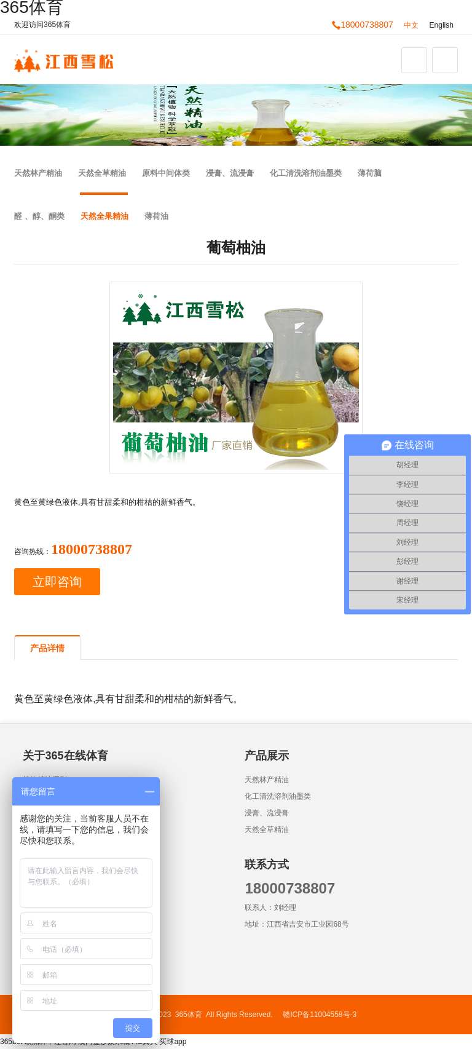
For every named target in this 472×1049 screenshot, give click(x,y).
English (442, 25)
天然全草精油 (102, 173)
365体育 (188, 1014)
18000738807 (362, 25)
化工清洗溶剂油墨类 (306, 173)
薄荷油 (156, 216)
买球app (172, 1041)
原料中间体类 (166, 173)
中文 (411, 25)
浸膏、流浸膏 (230, 173)
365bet (11, 1041)
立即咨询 (57, 581)
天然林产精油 (38, 173)
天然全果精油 (104, 216)
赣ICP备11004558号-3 (319, 1014)
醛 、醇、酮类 (39, 216)
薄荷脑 (370, 173)
